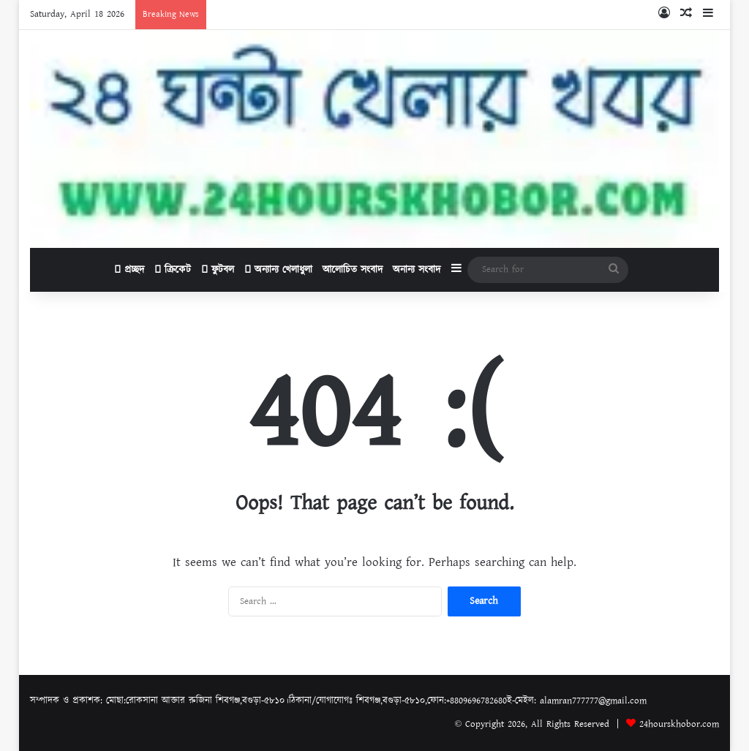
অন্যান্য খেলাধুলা (278, 270)
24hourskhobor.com (679, 724)
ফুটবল (217, 270)
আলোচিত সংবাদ (353, 270)
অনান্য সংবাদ (416, 270)
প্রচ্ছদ (129, 270)
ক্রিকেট (172, 270)
